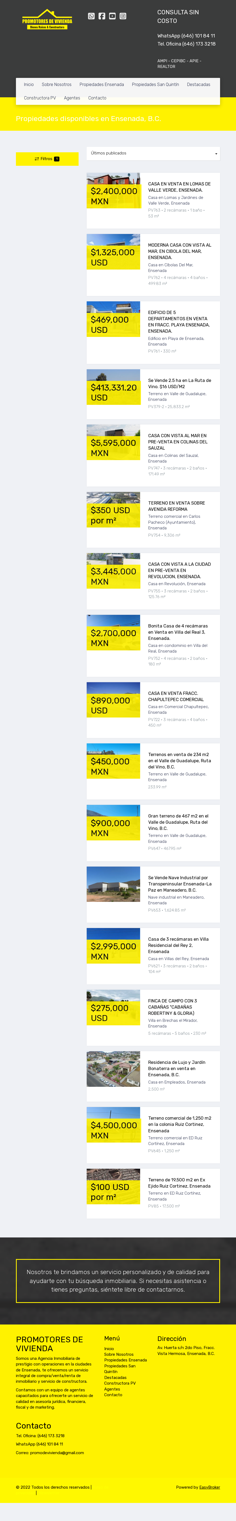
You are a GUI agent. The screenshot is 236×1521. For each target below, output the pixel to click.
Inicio (29, 84)
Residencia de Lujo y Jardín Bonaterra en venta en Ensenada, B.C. (176, 1068)
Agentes (72, 98)
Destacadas (198, 84)
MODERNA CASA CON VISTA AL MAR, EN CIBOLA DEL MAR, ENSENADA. (179, 251)
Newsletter (49, 1493)
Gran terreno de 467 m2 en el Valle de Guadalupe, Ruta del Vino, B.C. (178, 822)
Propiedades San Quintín (155, 84)
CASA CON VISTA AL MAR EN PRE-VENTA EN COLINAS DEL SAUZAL (178, 442)
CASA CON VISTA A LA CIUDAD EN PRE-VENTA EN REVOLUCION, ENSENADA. (179, 570)
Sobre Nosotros (57, 84)
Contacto (97, 98)
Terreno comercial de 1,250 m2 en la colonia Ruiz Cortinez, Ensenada (179, 1124)
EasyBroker (209, 1487)
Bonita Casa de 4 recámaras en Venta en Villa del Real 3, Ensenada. (178, 632)
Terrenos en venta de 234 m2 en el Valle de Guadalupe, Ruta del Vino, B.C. (179, 761)
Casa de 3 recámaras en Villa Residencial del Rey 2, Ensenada (178, 945)
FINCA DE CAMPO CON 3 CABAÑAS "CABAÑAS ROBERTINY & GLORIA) (172, 1007)
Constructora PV (40, 98)
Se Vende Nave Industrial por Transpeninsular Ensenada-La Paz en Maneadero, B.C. (180, 884)
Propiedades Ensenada (102, 84)
